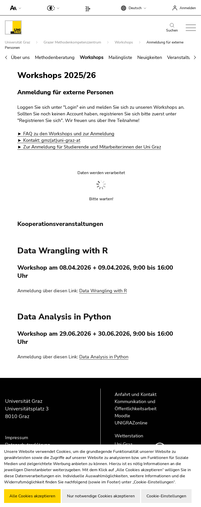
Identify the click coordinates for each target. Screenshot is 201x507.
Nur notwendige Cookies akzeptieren (101, 496)
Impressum (16, 438)
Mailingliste (120, 57)
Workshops (124, 42)
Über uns (20, 57)
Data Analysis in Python (103, 357)
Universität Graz (18, 42)
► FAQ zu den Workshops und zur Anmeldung (65, 134)
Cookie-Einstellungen (166, 496)
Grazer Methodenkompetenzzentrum (73, 42)
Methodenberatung (55, 57)
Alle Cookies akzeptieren (32, 496)
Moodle (122, 416)
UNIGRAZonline (131, 423)
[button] (14, 7)
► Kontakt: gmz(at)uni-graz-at (48, 140)
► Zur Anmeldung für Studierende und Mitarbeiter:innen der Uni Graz (89, 147)
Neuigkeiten (149, 57)
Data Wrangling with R (103, 291)
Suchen (172, 28)
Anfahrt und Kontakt (135, 394)
